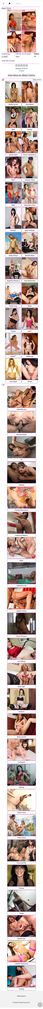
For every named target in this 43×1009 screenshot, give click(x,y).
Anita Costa (21, 812)
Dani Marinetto (29, 281)
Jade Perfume (30, 230)
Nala (13, 205)
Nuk (13, 180)
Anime (29, 129)
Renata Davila (21, 434)
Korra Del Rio (21, 863)
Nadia (13, 356)
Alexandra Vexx (29, 205)
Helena (21, 711)
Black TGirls (6, 8)
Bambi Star (21, 938)
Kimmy (21, 787)
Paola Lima (13, 306)
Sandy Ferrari (13, 104)
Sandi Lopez (13, 155)
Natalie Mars (29, 255)
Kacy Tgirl (21, 686)
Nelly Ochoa (13, 255)
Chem (30, 381)
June (30, 331)
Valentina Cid (21, 586)
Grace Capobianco (29, 155)
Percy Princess (21, 636)
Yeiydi (21, 913)
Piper (21, 560)
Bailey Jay (29, 356)
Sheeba (21, 485)
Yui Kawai (21, 762)
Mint (13, 129)
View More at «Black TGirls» (21, 75)
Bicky (30, 306)
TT (21, 460)
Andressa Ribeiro (21, 535)
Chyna (13, 331)
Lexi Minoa (22, 661)
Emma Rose (21, 838)
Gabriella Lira (21, 409)
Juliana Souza (21, 611)
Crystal (5, 56)
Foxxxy (21, 888)
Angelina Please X (13, 281)
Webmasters (21, 996)
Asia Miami (30, 104)
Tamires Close (30, 180)
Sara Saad (13, 381)
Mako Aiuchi (21, 737)
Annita (13, 230)
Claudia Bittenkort (21, 510)
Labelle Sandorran (21, 964)
